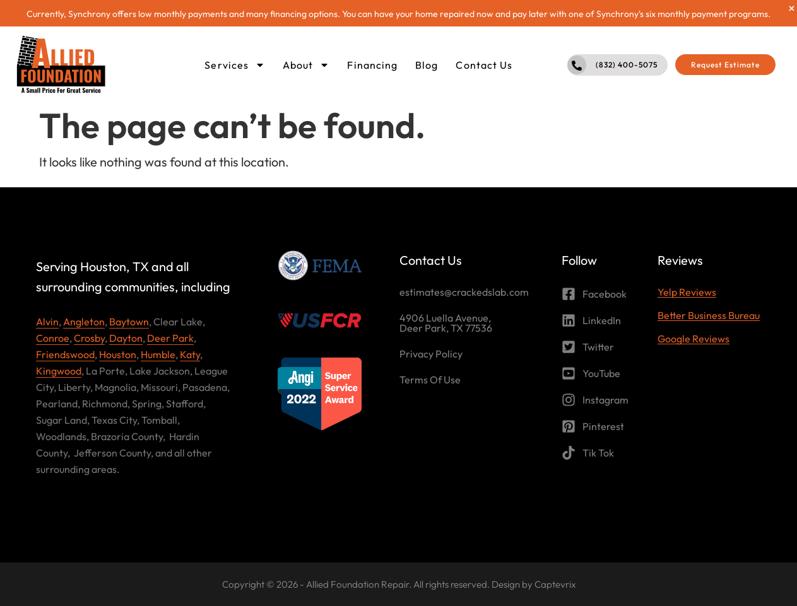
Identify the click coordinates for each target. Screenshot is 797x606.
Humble (158, 354)
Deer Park (170, 338)
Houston (117, 354)
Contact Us (484, 65)
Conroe (52, 338)
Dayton (126, 338)
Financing (372, 65)
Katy (190, 354)
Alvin (47, 321)
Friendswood (65, 354)
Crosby (89, 338)
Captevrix (555, 584)
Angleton (84, 321)
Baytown (129, 321)
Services (234, 65)
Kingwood (58, 370)
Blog (426, 65)
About (306, 65)
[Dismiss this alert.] (791, 8)
